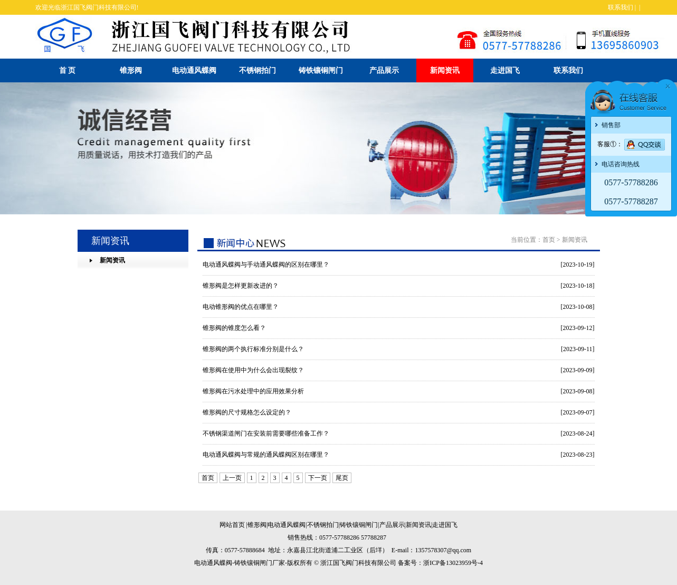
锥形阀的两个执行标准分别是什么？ (253, 349)
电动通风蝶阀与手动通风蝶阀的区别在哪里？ (266, 264)
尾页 (342, 478)
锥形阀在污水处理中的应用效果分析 (253, 391)
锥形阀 (131, 70)
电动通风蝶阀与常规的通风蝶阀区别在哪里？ (266, 454)
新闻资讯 (445, 70)
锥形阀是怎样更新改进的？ (241, 285)
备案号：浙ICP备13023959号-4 (440, 563)
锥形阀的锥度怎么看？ (234, 328)
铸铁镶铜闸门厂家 (259, 563)
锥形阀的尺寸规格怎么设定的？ (247, 412)
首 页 (67, 70)
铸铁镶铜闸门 (321, 70)
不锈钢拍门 (257, 70)
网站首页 (232, 525)
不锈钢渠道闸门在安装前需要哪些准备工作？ (266, 433)
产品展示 (384, 70)
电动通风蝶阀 (194, 70)
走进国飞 (505, 70)
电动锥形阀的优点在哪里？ (241, 306)
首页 (548, 239)
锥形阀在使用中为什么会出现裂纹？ (253, 370)
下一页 (317, 478)
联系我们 (620, 7)
